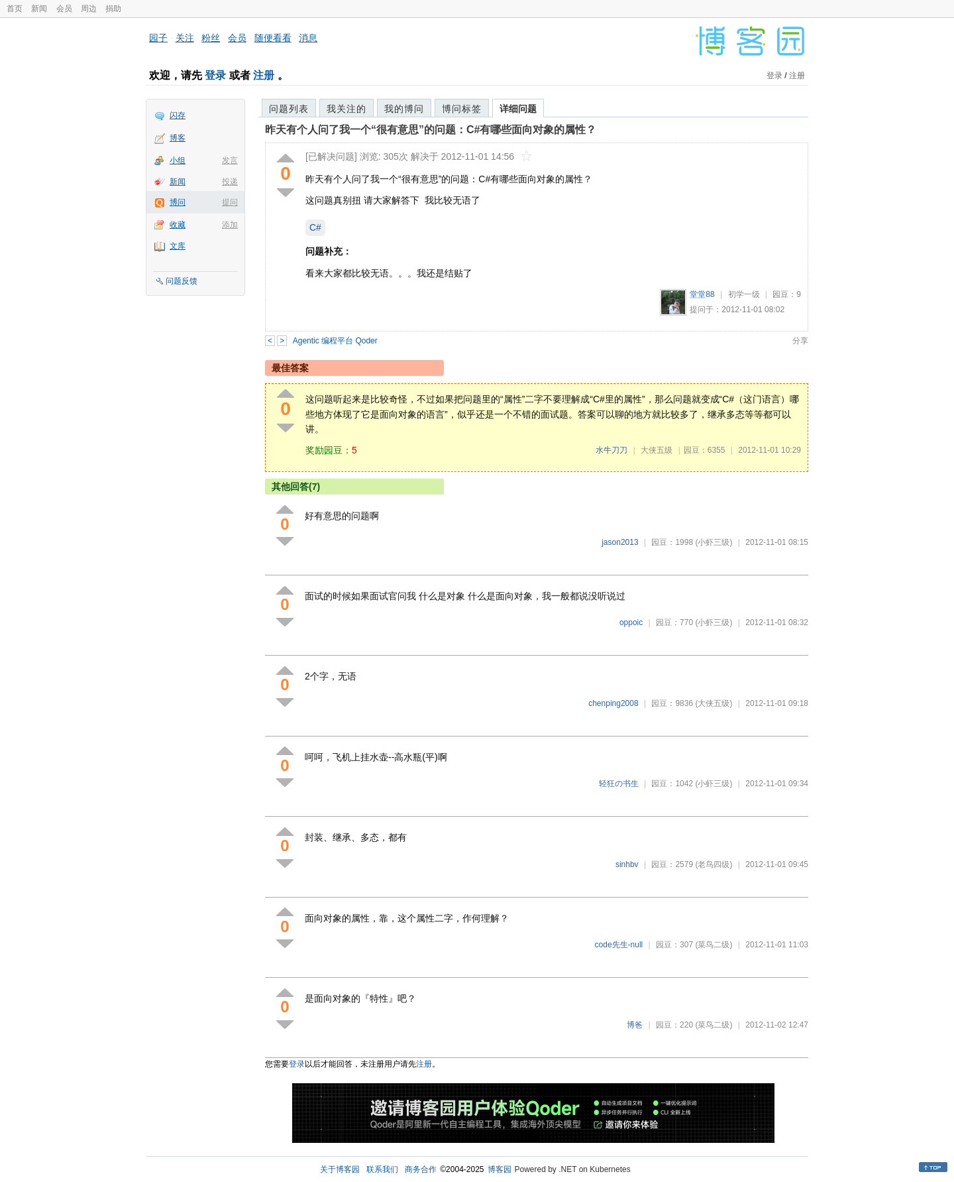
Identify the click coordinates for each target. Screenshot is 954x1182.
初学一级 (744, 294)
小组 (178, 160)
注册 (263, 75)
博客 (178, 138)
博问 (178, 202)
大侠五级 (656, 450)
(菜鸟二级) (713, 944)
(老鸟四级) (713, 864)
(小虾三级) (713, 542)
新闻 (39, 8)
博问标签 (462, 108)
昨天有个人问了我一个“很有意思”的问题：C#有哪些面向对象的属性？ (430, 129)
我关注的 (346, 108)
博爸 (635, 1025)
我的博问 (404, 108)
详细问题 (518, 108)
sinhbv (627, 864)
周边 (89, 8)
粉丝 (210, 37)
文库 (178, 246)
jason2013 (620, 542)
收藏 (178, 224)
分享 (800, 340)
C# (315, 227)
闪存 (178, 115)
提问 (230, 202)
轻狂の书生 (619, 783)
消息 (308, 37)
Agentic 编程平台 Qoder (335, 340)
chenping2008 (613, 703)
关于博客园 (340, 1169)
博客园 (499, 1169)
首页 (15, 8)
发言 (230, 160)
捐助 (113, 8)
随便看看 (273, 37)
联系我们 (382, 1169)
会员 (64, 8)
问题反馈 (181, 281)
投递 (230, 181)
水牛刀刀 (611, 450)
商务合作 (421, 1169)
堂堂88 (702, 294)
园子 (158, 37)
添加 (230, 224)
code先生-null (619, 944)
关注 (185, 37)
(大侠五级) (713, 703)
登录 (215, 75)
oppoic (631, 622)
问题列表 (289, 108)
